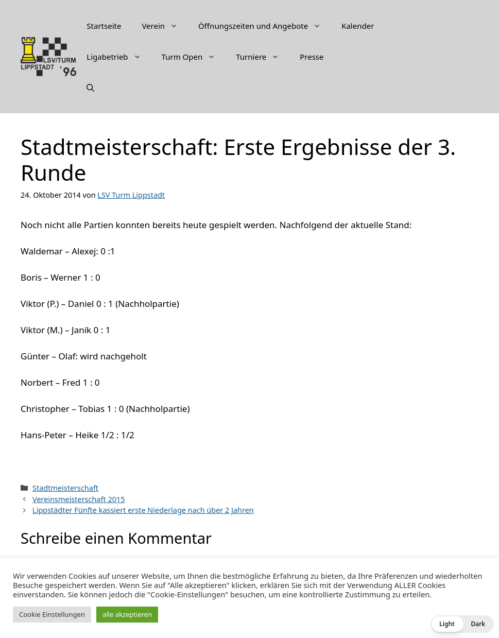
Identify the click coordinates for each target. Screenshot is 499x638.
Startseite (104, 26)
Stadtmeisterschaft (65, 488)
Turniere (262, 56)
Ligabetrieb (119, 56)
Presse (311, 56)
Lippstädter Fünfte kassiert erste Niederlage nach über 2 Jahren (143, 510)
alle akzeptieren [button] (127, 614)
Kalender (357, 26)
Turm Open (194, 56)
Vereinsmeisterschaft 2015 (78, 499)
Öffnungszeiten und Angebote (264, 25)
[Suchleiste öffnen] (90, 87)
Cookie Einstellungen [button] (52, 614)
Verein (165, 25)
